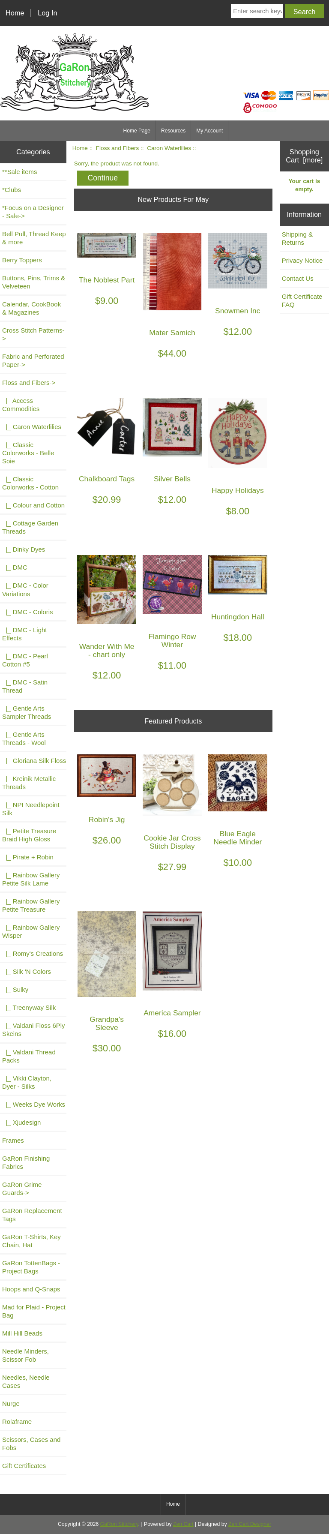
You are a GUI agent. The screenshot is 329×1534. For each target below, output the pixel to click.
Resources (173, 131)
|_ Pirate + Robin (28, 857)
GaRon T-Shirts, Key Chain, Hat (31, 1241)
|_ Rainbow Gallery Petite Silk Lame (31, 879)
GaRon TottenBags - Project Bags (31, 1267)
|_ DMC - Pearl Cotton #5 (25, 660)
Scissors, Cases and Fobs (31, 1443)
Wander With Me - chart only (107, 650)
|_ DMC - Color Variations (25, 589)
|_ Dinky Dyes (23, 549)
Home (15, 13)
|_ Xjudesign (21, 1122)
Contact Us (298, 278)
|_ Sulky (15, 989)
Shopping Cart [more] (304, 156)
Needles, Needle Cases (26, 1381)
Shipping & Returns (297, 238)
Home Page (136, 131)
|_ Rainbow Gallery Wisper (31, 931)
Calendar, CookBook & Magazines (31, 308)
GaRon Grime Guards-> (22, 1188)
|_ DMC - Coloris (27, 611)
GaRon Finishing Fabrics (26, 1162)
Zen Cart (183, 1524)
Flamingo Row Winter (172, 641)
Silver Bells (172, 479)
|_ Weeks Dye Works (33, 1104)
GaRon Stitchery (119, 1524)
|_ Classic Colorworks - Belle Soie (28, 453)
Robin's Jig (107, 820)
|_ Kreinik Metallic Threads (29, 782)
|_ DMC (14, 567)
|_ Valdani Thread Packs (29, 1056)
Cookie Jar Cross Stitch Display (172, 842)
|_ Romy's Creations (32, 953)
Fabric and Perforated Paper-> (33, 360)
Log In (47, 13)
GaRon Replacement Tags (32, 1214)
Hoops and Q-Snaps (31, 1289)
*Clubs (11, 189)
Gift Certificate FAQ (302, 300)
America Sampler (172, 1013)
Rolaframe (17, 1421)
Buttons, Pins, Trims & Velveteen (33, 282)
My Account (209, 131)
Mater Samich (172, 333)
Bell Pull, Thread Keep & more (34, 238)
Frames (13, 1140)
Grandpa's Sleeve (107, 1023)
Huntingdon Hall (237, 617)
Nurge (11, 1403)
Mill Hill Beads (22, 1333)
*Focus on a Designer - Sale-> (33, 211)
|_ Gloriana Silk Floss (34, 760)
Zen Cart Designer (249, 1524)
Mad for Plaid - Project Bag (34, 1311)
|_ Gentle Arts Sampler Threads (26, 712)
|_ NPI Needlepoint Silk (31, 809)
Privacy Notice (302, 260)
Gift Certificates (24, 1465)
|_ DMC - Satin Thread (25, 686)
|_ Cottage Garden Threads (30, 527)
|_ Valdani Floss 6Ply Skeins (33, 1029)
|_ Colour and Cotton (33, 505)
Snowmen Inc (237, 311)
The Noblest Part (107, 280)
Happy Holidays (238, 490)
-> (28, 382)
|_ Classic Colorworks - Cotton (30, 483)
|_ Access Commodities (20, 404)
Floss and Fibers (117, 148)
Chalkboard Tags (107, 479)
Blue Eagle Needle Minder (237, 838)
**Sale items (19, 171)
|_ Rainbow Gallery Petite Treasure (31, 905)
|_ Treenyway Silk (29, 1007)
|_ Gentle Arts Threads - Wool (24, 738)
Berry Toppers (22, 260)
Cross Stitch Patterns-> (33, 334)
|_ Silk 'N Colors (26, 971)
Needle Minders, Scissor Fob (25, 1355)
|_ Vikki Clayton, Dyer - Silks (26, 1082)
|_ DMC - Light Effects (24, 634)
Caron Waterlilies (169, 148)
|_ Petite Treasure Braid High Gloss (29, 835)
